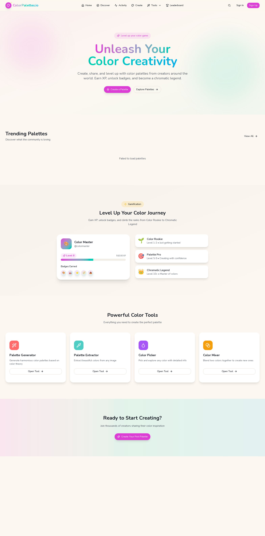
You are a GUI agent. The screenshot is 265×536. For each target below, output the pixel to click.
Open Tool (35, 371)
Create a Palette (117, 89)
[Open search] (229, 5)
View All (251, 136)
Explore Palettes (147, 89)
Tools (154, 5)
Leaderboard (174, 5)
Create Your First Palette (132, 436)
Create (136, 5)
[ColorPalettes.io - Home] (21, 5)
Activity (121, 5)
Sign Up (253, 5)
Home (86, 5)
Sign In (240, 5)
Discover (103, 5)
